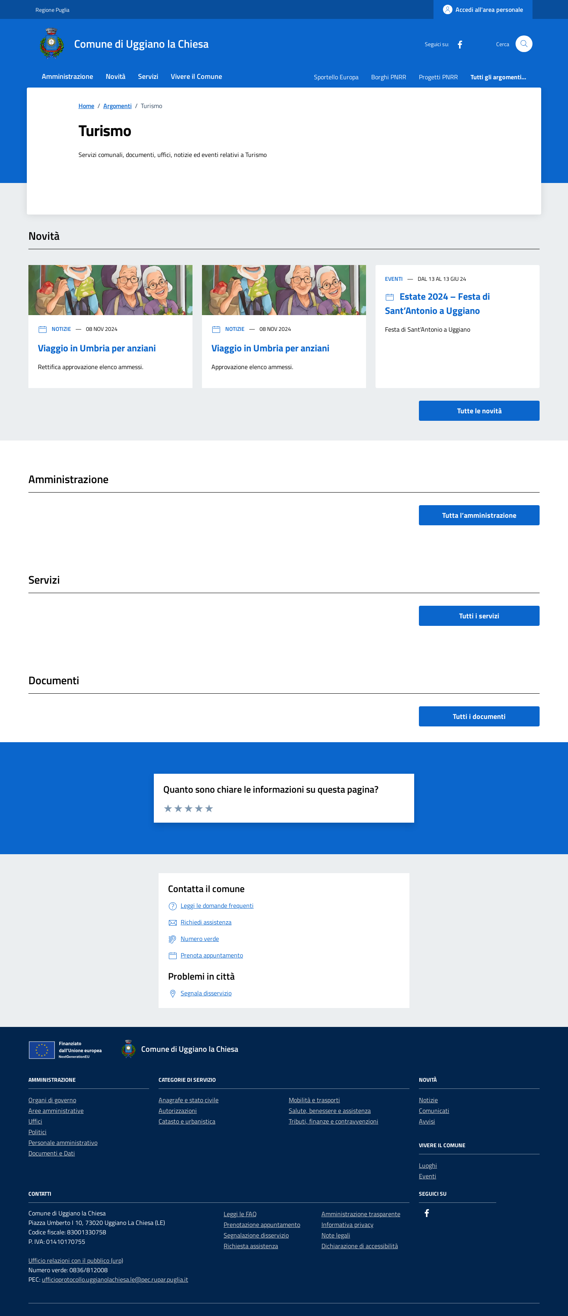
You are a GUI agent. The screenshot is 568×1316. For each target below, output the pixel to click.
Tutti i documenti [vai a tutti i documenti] (479, 716)
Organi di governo (52, 1100)
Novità (115, 76)
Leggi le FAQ (240, 1214)
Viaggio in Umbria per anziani (97, 348)
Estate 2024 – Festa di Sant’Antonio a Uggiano (437, 303)
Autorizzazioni (178, 1110)
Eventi (394, 278)
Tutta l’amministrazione (479, 515)
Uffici (35, 1121)
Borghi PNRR (388, 77)
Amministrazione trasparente (360, 1214)
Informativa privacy (347, 1224)
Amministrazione (67, 76)
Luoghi (428, 1165)
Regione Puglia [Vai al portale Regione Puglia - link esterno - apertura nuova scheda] (52, 10)
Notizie (55, 329)
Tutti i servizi (479, 615)
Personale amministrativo (62, 1142)
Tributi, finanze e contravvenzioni (333, 1121)
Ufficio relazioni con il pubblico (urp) (75, 1260)
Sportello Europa (336, 77)
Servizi (148, 76)
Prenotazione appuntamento (262, 1224)
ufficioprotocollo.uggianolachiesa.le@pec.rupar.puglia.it (115, 1279)
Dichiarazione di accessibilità (359, 1246)
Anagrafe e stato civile (189, 1100)
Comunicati (434, 1110)
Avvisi (427, 1121)
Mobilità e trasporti (314, 1100)
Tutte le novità (479, 410)
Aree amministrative (56, 1110)
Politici (37, 1132)
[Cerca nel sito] (524, 43)
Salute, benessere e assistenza (330, 1110)
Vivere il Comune (196, 76)
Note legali (335, 1235)
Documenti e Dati (51, 1153)
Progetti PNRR (438, 77)
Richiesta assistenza (251, 1246)
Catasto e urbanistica (187, 1121)
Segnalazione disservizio (256, 1235)
